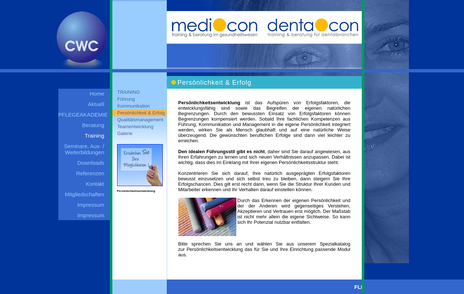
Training (94, 136)
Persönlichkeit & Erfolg (141, 113)
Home (97, 94)
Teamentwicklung (135, 126)
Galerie (125, 133)
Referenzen (90, 173)
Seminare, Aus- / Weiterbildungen (84, 149)
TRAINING (128, 92)
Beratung (93, 125)
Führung (126, 99)
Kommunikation (133, 106)
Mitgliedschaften (84, 194)
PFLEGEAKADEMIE (83, 115)
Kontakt (95, 184)
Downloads (90, 163)
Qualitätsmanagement (140, 119)
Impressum (90, 205)
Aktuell (96, 104)
